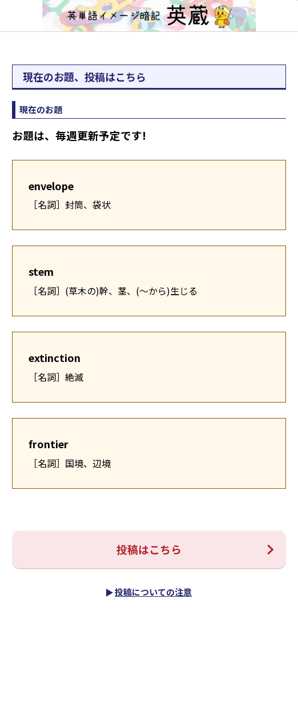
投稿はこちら (149, 549)
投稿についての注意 (153, 592)
